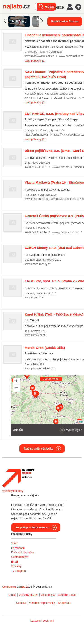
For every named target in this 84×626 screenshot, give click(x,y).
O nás (12, 594)
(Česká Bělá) (45, 348)
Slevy (14, 543)
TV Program (18, 570)
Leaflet (79, 421)
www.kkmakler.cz (35, 335)
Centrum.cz (9, 586)
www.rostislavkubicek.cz (39, 56)
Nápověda (64, 602)
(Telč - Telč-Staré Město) (54, 314)
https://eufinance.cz (36, 134)
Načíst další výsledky (38, 448)
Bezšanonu (18, 548)
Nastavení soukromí (42, 620)
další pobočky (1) (35, 60)
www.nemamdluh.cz (71, 56)
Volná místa (48, 594)
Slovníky (16, 566)
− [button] (16, 388)
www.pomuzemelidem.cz (40, 368)
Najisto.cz (19, 6)
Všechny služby (28, 594)
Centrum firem (19, 557)
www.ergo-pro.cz (35, 297)
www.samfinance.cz (37, 97)
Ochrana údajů (67, 594)
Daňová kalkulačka (22, 552)
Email (14, 561)
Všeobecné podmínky (42, 602)
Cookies (21, 602)
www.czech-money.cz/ (38, 264)
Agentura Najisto (18, 478)
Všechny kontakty (12, 491)
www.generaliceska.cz (65, 232)
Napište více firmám (64, 21)
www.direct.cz (60, 167)
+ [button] (16, 381)
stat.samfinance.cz (65, 97)
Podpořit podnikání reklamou (32, 527)
